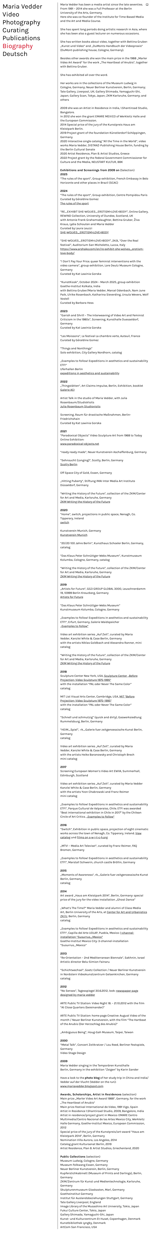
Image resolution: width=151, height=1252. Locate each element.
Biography (17, 46)
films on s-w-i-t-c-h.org (92, 837)
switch (64, 522)
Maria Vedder (22, 6)
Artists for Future (71, 597)
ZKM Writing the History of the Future (85, 501)
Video (10, 14)
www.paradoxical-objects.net (79, 444)
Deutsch (14, 54)
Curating (15, 30)
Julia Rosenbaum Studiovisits (80, 406)
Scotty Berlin (68, 464)
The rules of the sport (74, 203)
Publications (21, 38)
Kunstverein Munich (73, 535)
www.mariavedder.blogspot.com (81, 1086)
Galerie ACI (67, 390)
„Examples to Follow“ (74, 626)
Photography (21, 22)
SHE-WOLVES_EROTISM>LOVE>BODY (84, 232)
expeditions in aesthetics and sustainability (89, 373)
